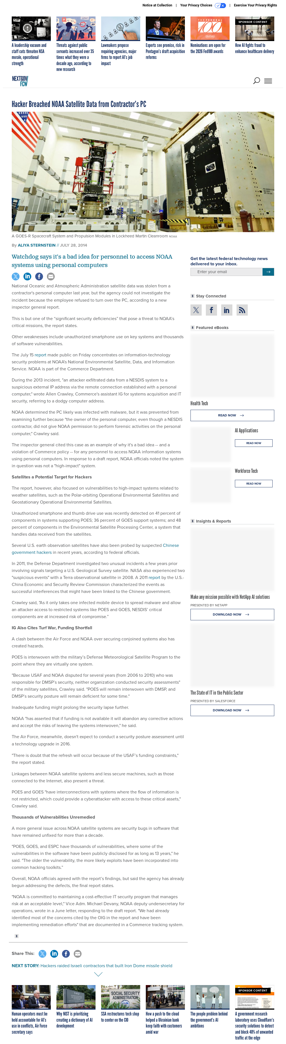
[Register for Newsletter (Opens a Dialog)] (268, 272)
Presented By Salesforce (212, 701)
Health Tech (199, 403)
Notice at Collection (157, 5)
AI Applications (246, 430)
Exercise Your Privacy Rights (255, 5)
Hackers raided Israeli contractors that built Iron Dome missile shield (106, 965)
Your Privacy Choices (203, 5)
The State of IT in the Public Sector (216, 692)
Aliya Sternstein (37, 245)
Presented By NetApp (208, 605)
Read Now (232, 415)
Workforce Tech (246, 471)
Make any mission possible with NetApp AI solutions (230, 596)
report (40, 355)
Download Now (232, 614)
